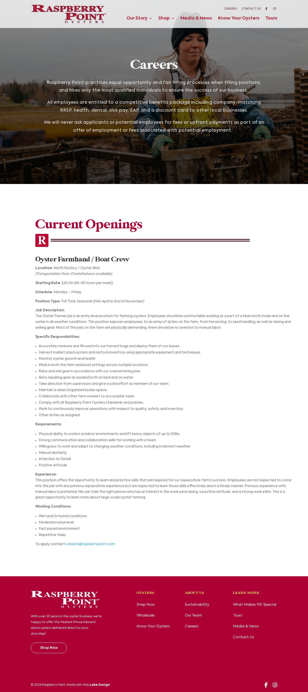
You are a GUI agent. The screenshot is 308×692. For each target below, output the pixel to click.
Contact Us (251, 8)
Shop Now (49, 648)
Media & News (196, 18)
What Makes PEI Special (254, 604)
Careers (230, 8)
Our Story (137, 18)
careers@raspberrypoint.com (90, 544)
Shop (164, 18)
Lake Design (100, 685)
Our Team (193, 615)
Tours (271, 18)
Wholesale (146, 615)
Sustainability (197, 604)
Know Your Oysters (238, 18)
